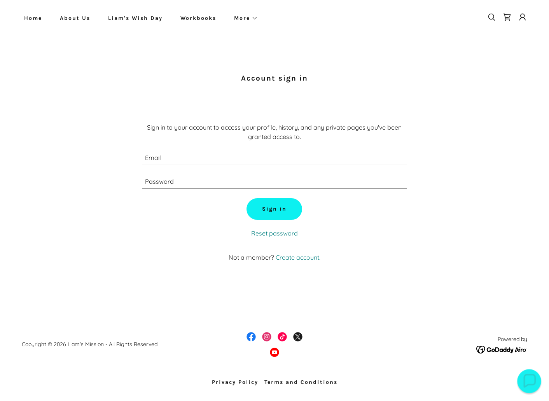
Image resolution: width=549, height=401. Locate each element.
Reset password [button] (274, 233)
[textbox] (274, 158)
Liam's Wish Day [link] (135, 18)
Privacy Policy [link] (235, 382)
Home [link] (33, 18)
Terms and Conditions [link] (300, 382)
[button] (243, 18)
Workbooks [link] (198, 18)
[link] (507, 17)
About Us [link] (75, 18)
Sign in (274, 209)
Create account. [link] (298, 257)
